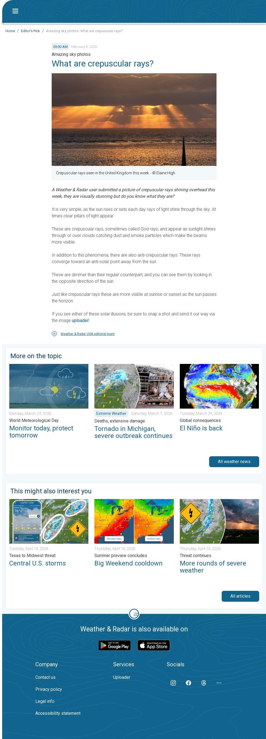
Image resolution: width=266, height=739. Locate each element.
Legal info (44, 701)
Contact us (45, 677)
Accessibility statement (58, 713)
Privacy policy (48, 689)
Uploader (121, 677)
